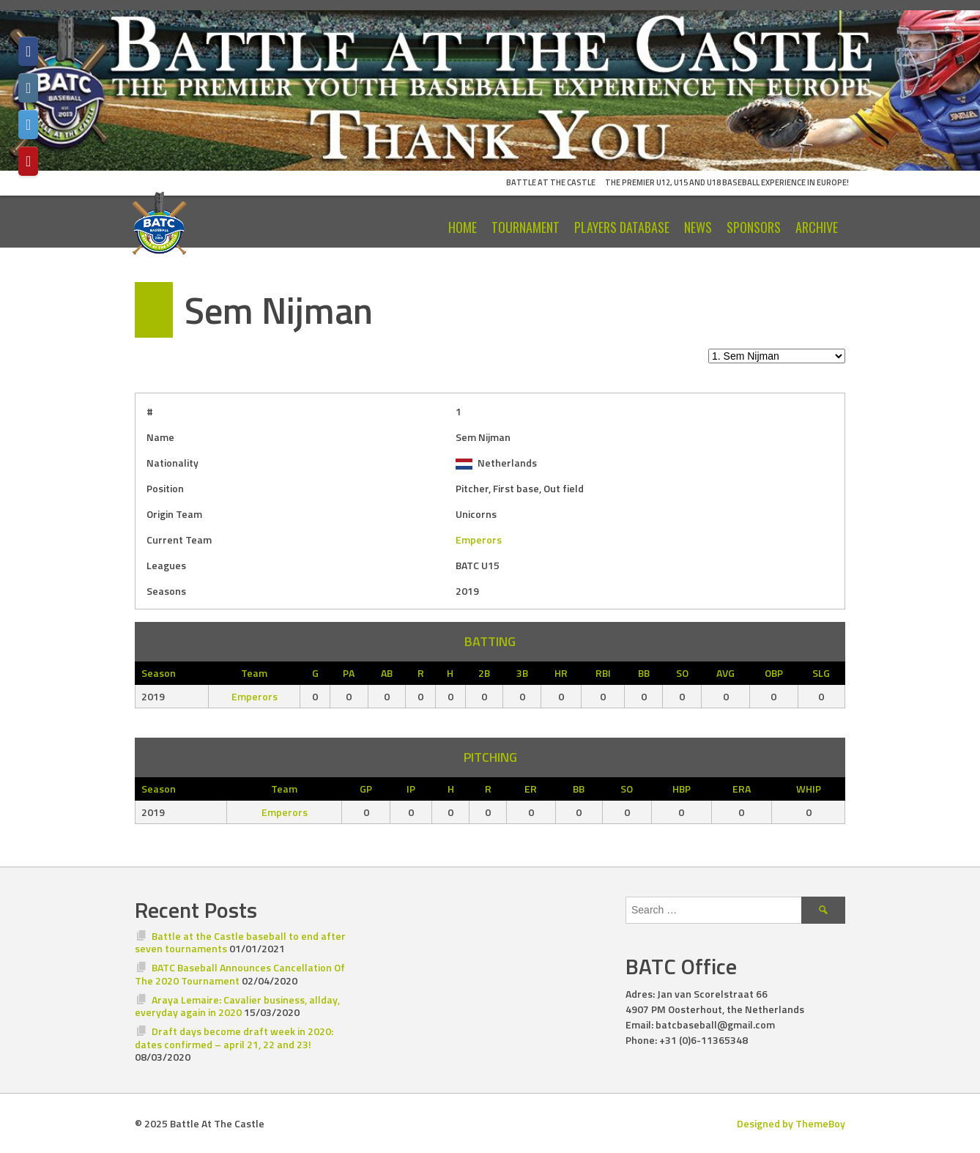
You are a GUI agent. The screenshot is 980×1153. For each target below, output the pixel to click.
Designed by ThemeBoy (791, 1123)
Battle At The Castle (550, 182)
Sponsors (754, 227)
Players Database (621, 227)
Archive (816, 227)
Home (462, 227)
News (698, 227)
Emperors (479, 539)
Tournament (525, 227)
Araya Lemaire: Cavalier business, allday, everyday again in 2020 (237, 1006)
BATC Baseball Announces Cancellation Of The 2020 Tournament (240, 974)
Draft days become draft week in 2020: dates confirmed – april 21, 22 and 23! (234, 1037)
